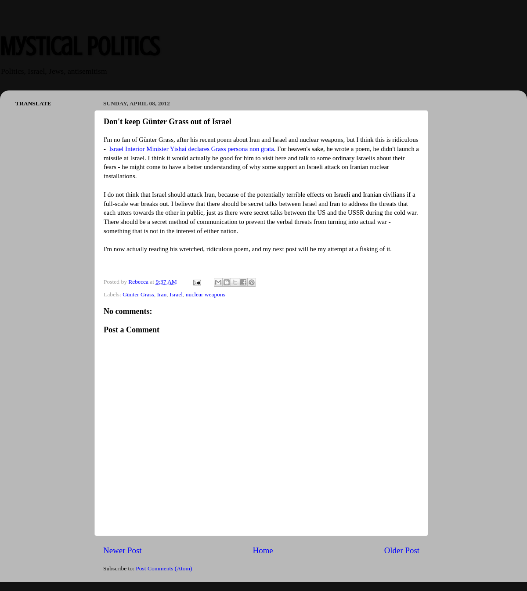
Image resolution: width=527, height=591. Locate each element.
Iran (161, 294)
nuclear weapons (205, 294)
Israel (176, 294)
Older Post (401, 550)
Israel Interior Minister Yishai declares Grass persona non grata (191, 148)
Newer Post (122, 550)
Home (263, 550)
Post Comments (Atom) (164, 568)
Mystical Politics (79, 46)
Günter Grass (138, 294)
